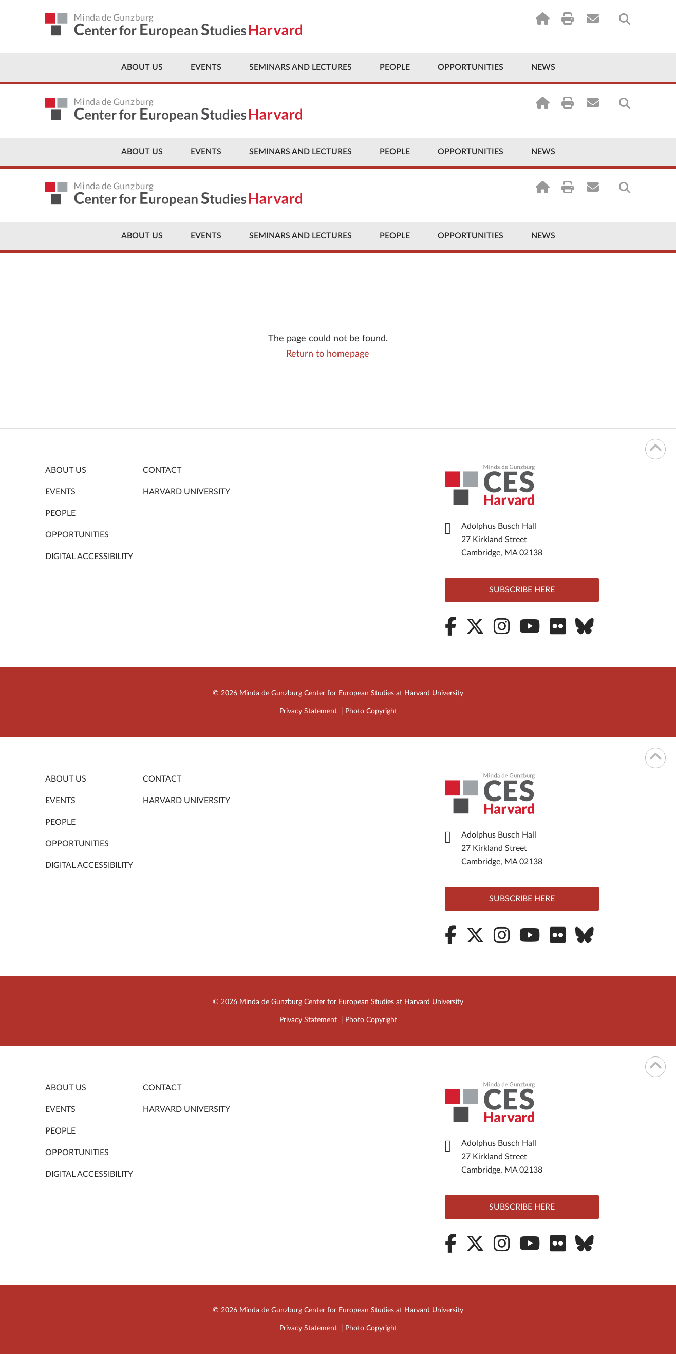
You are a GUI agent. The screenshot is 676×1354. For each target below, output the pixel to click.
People (395, 67)
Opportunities (470, 67)
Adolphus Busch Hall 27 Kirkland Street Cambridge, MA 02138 (501, 539)
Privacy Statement (308, 711)
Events (206, 67)
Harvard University (186, 492)
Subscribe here (522, 590)
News (543, 67)
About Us (142, 67)
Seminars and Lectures (300, 67)
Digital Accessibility (89, 556)
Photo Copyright (371, 711)
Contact (162, 470)
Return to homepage (327, 354)
